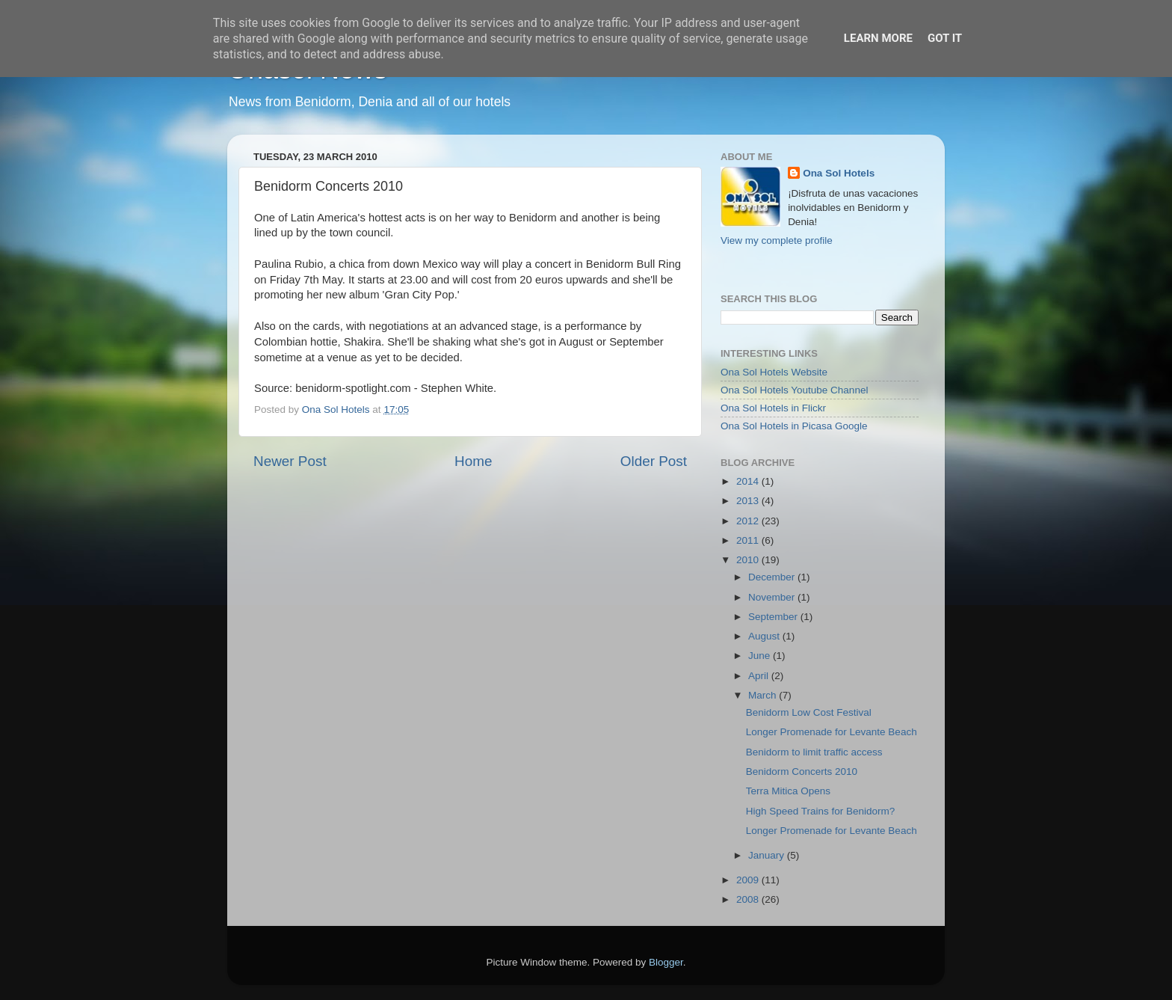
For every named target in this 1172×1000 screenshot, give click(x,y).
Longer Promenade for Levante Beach (831, 731)
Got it (945, 38)
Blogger (666, 962)
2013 (749, 500)
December (773, 577)
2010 (749, 559)
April (759, 675)
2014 (749, 481)
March (763, 695)
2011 (749, 540)
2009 (749, 880)
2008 (749, 899)
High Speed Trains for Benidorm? (820, 811)
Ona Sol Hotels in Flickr (773, 408)
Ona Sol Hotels (839, 173)
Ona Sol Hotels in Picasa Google (794, 426)
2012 (749, 521)
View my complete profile (777, 240)
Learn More (878, 38)
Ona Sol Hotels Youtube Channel (794, 390)
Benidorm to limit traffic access (814, 752)
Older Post (653, 461)
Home (473, 461)
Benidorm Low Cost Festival (809, 712)
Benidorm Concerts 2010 (801, 771)
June (760, 655)
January (767, 855)
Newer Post (290, 461)
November (773, 597)
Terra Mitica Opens (788, 791)
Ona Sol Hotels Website (774, 372)
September (774, 616)
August (765, 636)
